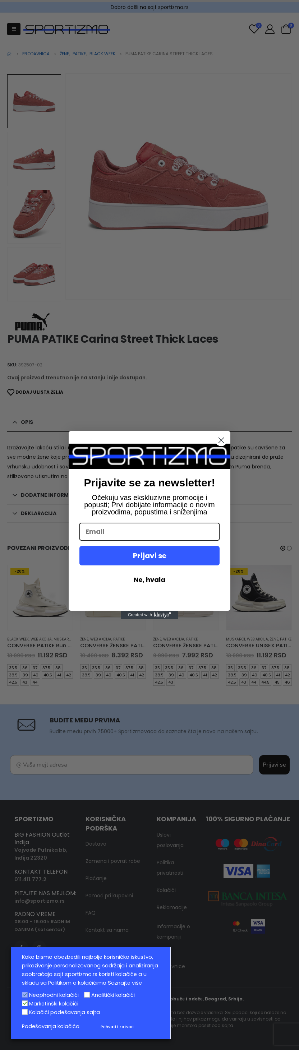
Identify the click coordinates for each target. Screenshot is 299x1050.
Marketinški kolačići (53, 1003)
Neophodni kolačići (54, 995)
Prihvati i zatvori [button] (117, 1027)
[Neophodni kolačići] (25, 995)
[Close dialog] (221, 440)
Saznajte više (125, 982)
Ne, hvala (149, 579)
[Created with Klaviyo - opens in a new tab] (149, 615)
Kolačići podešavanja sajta (64, 1012)
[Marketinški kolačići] (25, 1003)
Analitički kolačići (113, 995)
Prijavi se (149, 556)
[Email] (149, 532)
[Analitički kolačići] (87, 995)
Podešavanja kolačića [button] (50, 1026)
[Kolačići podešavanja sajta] (25, 1012)
